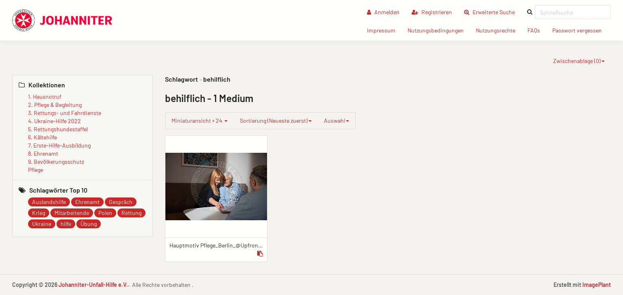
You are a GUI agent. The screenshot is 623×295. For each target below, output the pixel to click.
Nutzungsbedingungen (439, 30)
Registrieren (432, 12)
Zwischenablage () (579, 60)
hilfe (66, 223)
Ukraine (41, 223)
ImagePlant (596, 284)
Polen (105, 212)
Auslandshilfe (49, 201)
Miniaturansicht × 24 (199, 120)
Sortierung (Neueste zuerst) (276, 120)
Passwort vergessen (580, 30)
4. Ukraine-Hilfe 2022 (54, 120)
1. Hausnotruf (44, 96)
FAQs (536, 30)
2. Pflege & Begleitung (55, 104)
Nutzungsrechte (498, 30)
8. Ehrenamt (43, 153)
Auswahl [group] (336, 120)
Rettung (131, 212)
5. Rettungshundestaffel (58, 129)
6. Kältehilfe (42, 137)
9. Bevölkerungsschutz (56, 161)
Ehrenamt (87, 201)
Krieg (38, 212)
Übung (88, 223)
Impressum (384, 30)
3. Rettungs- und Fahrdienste (64, 112)
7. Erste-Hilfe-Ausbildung (59, 145)
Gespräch (120, 201)
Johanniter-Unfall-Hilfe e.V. (93, 284)
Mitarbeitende (71, 212)
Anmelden (383, 12)
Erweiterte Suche (492, 11)
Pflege (35, 169)
